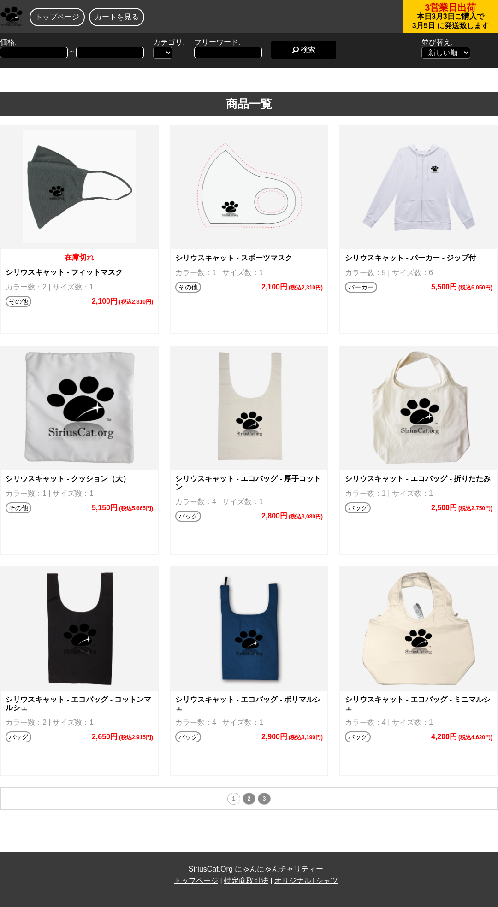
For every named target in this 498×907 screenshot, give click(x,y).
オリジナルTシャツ (306, 880)
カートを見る (117, 17)
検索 (303, 49)
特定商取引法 (246, 880)
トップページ (57, 17)
